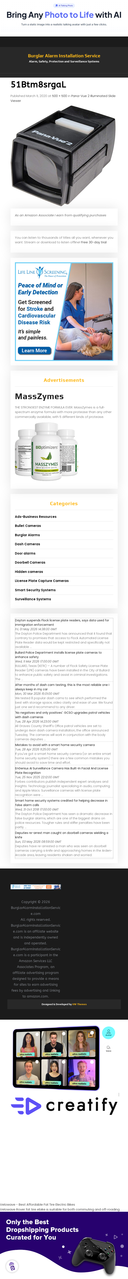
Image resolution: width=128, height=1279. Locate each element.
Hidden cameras (29, 571)
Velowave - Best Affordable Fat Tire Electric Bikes (37, 1204)
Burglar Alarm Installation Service (64, 55)
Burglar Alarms (27, 535)
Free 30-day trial (94, 242)
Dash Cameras (27, 544)
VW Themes (79, 1004)
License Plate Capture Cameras (42, 581)
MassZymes (39, 396)
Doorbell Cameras (30, 562)
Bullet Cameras (28, 526)
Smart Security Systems (35, 590)
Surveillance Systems (33, 599)
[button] (64, 75)
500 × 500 (59, 96)
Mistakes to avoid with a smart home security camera (55, 745)
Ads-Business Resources (36, 516)
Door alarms (25, 553)
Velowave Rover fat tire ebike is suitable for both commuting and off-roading (60, 1209)
